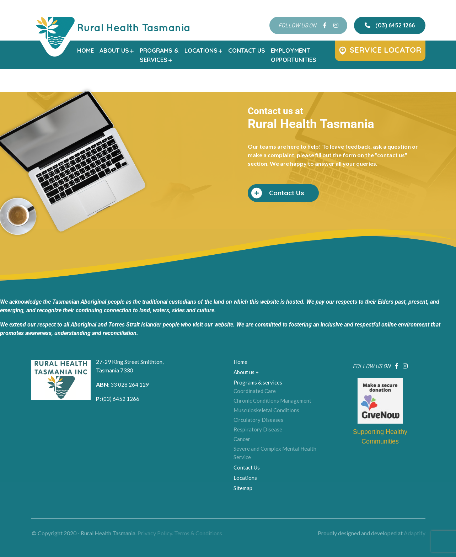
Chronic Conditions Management (268, 396)
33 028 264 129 (139, 390)
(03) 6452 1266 (390, 25)
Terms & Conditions (198, 533)
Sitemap (241, 475)
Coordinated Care (252, 388)
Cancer (240, 431)
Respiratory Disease (255, 422)
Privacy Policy (155, 533)
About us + (244, 370)
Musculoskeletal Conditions (262, 405)
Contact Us (246, 50)
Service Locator (380, 50)
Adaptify (414, 533)
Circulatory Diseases (255, 414)
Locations (203, 50)
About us (117, 50)
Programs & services (255, 380)
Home (85, 50)
